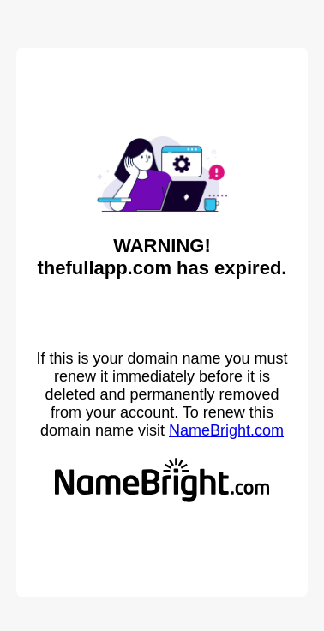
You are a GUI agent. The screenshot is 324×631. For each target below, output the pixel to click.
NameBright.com (226, 430)
